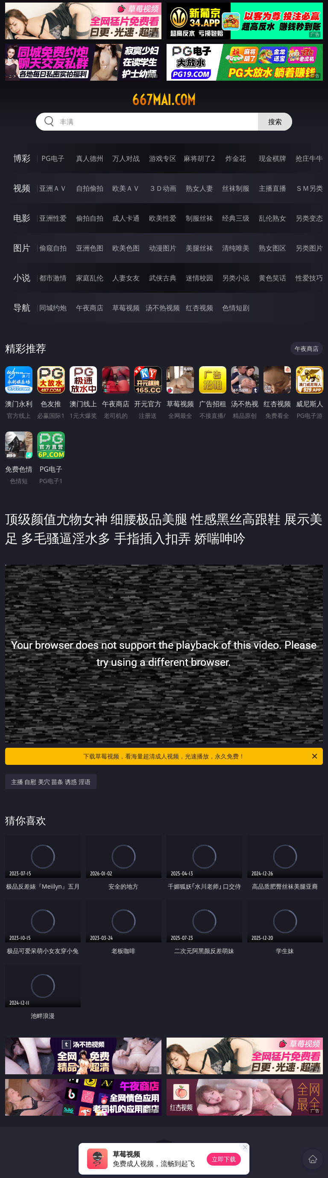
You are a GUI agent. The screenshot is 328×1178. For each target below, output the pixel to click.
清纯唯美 (235, 248)
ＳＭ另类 (309, 188)
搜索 (275, 121)
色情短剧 (235, 307)
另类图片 (309, 248)
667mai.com (164, 99)
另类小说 (235, 278)
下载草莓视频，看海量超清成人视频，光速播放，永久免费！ (201, 756)
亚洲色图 (89, 248)
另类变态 (309, 218)
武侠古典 (162, 278)
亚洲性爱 (53, 218)
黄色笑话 (272, 278)
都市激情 (53, 278)
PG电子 (52, 158)
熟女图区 (272, 248)
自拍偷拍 (89, 188)
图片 (21, 248)
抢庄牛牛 (309, 158)
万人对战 (126, 158)
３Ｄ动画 (162, 188)
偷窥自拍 (53, 248)
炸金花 (236, 158)
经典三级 (235, 218)
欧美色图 (126, 248)
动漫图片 (162, 248)
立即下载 (224, 1159)
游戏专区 (162, 158)
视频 (21, 188)
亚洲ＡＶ (53, 188)
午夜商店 (89, 307)
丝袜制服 (235, 188)
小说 (21, 277)
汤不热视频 (163, 307)
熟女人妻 (199, 188)
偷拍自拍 (89, 218)
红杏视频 (199, 307)
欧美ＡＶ (126, 188)
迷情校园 (199, 278)
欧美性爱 (162, 218)
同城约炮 (53, 307)
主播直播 (272, 188)
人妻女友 (126, 278)
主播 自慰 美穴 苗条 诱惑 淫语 (51, 782)
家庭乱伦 (89, 278)
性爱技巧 (309, 278)
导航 (21, 307)
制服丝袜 (199, 218)
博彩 (21, 158)
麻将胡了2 (199, 158)
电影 (21, 218)
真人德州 (89, 158)
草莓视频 (126, 307)
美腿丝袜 (199, 248)
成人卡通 (126, 218)
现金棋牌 (272, 158)
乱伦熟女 (272, 218)
